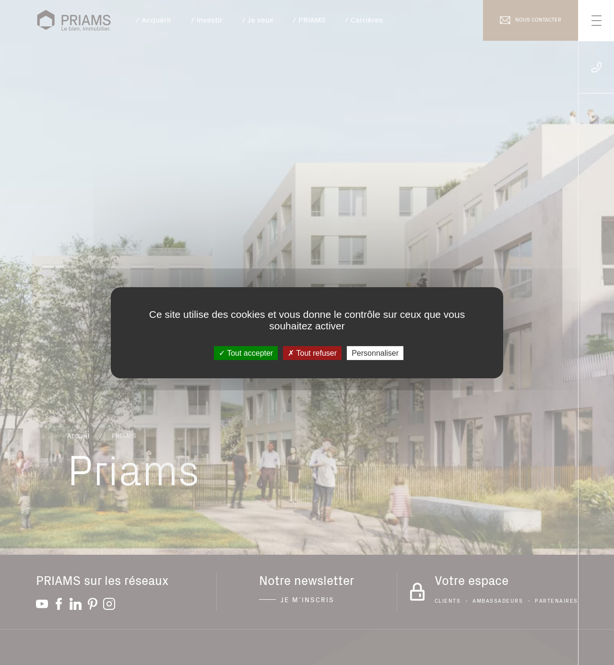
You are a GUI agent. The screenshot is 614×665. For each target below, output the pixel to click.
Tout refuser (312, 353)
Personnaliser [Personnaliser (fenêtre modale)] (375, 353)
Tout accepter (246, 353)
